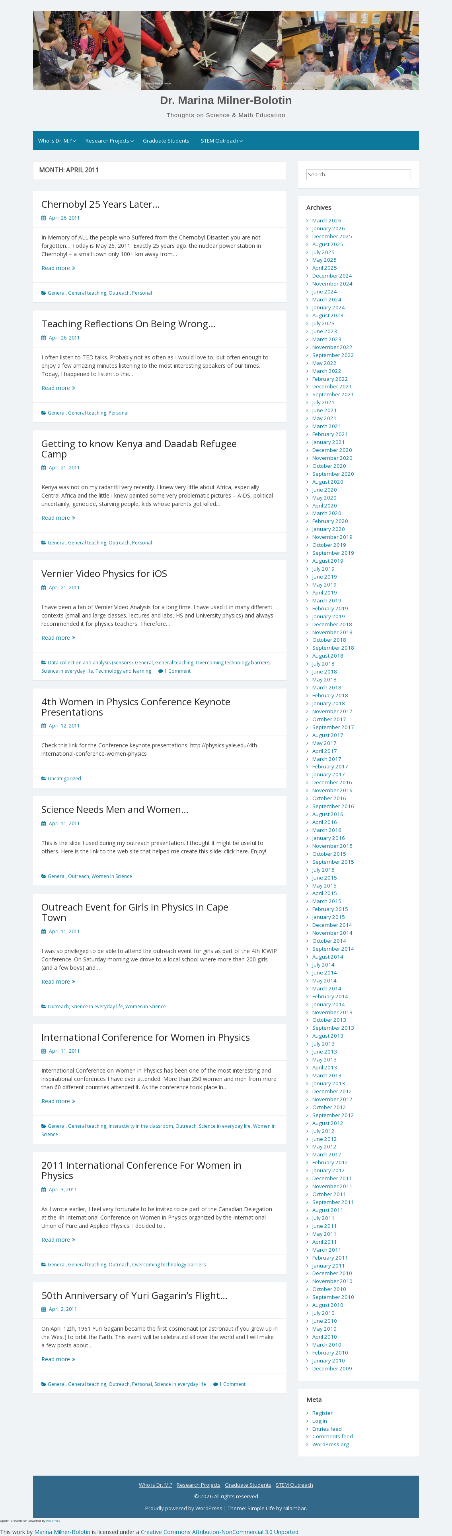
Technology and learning (123, 671)
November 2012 (332, 1099)
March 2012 (326, 1154)
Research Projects (107, 140)
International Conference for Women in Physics (145, 1037)
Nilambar (294, 1508)
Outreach (119, 292)
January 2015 (328, 916)
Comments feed (332, 1436)
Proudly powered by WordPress (184, 1508)
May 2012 (324, 1146)
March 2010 (326, 1344)
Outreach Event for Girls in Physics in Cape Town (134, 912)
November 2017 (332, 711)
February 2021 (330, 434)
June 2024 (324, 291)
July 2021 (323, 402)
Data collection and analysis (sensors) (90, 662)
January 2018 (328, 703)
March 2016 (326, 830)
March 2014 (326, 988)
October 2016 (329, 798)
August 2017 (327, 735)
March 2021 (326, 426)
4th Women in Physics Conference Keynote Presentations (135, 706)
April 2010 (324, 1336)
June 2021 (324, 410)
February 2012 (330, 1162)
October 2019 (329, 544)
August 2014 (327, 956)
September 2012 (333, 1115)
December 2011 (332, 1178)
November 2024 (332, 283)
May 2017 (324, 743)
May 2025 (324, 259)
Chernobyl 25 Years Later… (100, 203)
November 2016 (332, 790)
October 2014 (329, 940)
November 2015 (332, 845)
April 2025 (324, 267)
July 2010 (323, 1312)
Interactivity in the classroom (141, 1126)
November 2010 (332, 1281)
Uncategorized (64, 778)
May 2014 (324, 980)
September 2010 (333, 1297)
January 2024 (328, 307)
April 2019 (324, 592)
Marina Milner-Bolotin (62, 1532)
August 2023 (327, 315)
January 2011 (328, 1265)
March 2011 (326, 1249)
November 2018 (332, 632)
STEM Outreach (219, 140)
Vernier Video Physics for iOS (104, 573)
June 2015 (324, 877)
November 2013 (332, 1012)
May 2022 (324, 363)
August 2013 (327, 1035)
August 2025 (327, 244)
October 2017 (329, 719)
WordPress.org (330, 1444)
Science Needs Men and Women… (115, 809)
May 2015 (324, 885)
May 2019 (324, 584)
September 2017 (333, 727)
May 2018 (324, 679)
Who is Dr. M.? (55, 140)
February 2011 (330, 1257)
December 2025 (332, 236)
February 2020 (330, 521)
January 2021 (328, 442)
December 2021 (332, 386)
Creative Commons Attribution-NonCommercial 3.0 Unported (219, 1532)
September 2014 (333, 948)
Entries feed (327, 1428)
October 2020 (329, 465)
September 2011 (333, 1202)
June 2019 (324, 576)
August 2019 (327, 560)
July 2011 (323, 1217)
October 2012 (329, 1107)
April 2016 (324, 822)
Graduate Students (166, 140)
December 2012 (332, 1091)
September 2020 (333, 473)
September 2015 (333, 861)
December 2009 (332, 1368)
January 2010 (328, 1360)
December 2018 (332, 624)
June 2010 (324, 1320)
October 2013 (329, 1019)
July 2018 (323, 663)
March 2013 (326, 1075)
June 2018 (324, 671)
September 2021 (333, 394)
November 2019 (332, 536)
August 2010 (327, 1304)
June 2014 (324, 972)
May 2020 (324, 497)
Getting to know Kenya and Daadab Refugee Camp (139, 448)
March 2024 (326, 299)
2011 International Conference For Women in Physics (141, 1170)
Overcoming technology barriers (232, 662)
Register (322, 1412)
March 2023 (326, 339)
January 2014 (328, 1004)
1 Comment (177, 671)
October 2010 (329, 1289)
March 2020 (326, 513)
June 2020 (324, 489)
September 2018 (333, 647)
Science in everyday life (67, 671)
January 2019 (328, 616)
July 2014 (323, 964)
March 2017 (326, 758)
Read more (68, 268)
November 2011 (332, 1186)
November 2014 (332, 932)
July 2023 (323, 323)
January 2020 (328, 529)
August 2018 (327, 655)
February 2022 (330, 378)
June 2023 (324, 331)
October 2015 (329, 853)
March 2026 (326, 220)
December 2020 (332, 449)
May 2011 (324, 1233)
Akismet (53, 1520)
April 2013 (324, 1067)
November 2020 (332, 457)
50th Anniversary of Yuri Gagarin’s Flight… (134, 1295)
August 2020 (327, 481)
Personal (142, 292)
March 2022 (326, 370)
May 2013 (324, 1059)
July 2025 (323, 252)
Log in (319, 1420)
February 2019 (330, 608)
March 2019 (326, 600)
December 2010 (332, 1273)
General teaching (87, 292)
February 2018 (330, 695)
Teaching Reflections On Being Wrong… (128, 323)
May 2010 (324, 1328)
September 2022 (333, 355)
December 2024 (332, 275)
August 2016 (327, 814)
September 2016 (333, 806)
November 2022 (332, 347)
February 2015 (330, 909)
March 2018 (326, 687)
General (57, 292)
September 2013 (333, 1027)
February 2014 (330, 996)
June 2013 (324, 1051)
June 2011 (324, 1225)
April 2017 (324, 750)
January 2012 (328, 1170)
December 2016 (332, 782)
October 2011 (329, 1194)
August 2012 (327, 1123)
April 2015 (324, 893)
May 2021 (324, 418)
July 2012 (323, 1131)
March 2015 (326, 901)
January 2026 (328, 228)
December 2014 (332, 924)
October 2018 (329, 639)
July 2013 (323, 1043)
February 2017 (330, 766)
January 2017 (328, 774)
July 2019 (323, 568)
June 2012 (324, 1138)
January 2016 (328, 837)
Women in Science (112, 876)
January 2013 (328, 1083)
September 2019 (333, 552)
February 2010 (330, 1352)
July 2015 (323, 869)
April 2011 (324, 1241)
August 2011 (327, 1210)
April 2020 (324, 505)
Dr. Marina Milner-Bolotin (226, 100)
